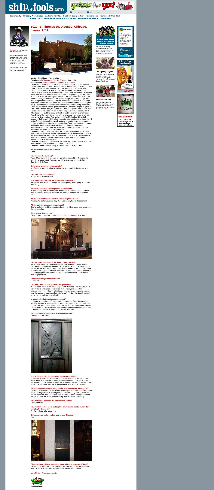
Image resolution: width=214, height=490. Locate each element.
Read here (104, 81)
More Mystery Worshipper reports (44, 473)
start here (21, 63)
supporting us (107, 53)
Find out (12, 67)
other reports (16, 52)
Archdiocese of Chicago (66, 82)
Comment (13, 50)
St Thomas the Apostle (50, 80)
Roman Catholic (49, 82)
